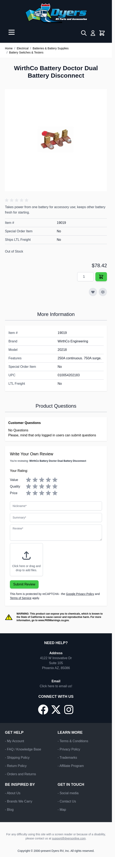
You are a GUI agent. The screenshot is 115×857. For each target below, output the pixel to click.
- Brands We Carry (18, 801)
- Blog (9, 809)
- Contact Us (67, 801)
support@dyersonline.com (69, 838)
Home (9, 48)
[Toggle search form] (84, 33)
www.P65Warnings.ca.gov (53, 620)
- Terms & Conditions (73, 741)
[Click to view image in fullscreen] (56, 140)
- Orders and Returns (20, 774)
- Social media (68, 793)
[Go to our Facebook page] (43, 709)
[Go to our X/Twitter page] (56, 709)
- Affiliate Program (71, 766)
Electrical (22, 48)
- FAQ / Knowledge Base (23, 749)
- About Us (12, 793)
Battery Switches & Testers (26, 52)
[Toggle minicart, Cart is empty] (102, 33)
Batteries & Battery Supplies (51, 48)
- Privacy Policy (69, 749)
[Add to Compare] (103, 292)
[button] (17, 200)
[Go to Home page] (56, 13)
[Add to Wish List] (93, 292)
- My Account (14, 741)
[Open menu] (11, 32)
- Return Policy (16, 766)
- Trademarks (67, 757)
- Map (62, 809)
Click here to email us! (56, 686)
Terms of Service (20, 598)
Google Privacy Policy (80, 594)
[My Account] (93, 33)
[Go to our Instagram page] (69, 709)
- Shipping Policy (17, 757)
